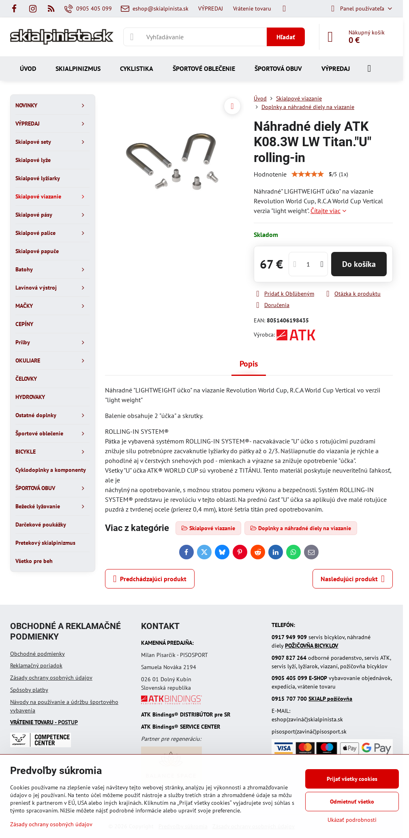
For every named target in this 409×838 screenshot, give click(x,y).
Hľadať (285, 37)
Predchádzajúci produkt (149, 579)
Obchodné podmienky (37, 653)
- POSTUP (44, 722)
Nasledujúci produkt (353, 579)
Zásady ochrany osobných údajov (51, 677)
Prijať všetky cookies (352, 779)
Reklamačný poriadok (36, 665)
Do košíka (359, 264)
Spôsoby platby (29, 689)
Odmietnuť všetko (352, 801)
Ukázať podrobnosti (352, 819)
